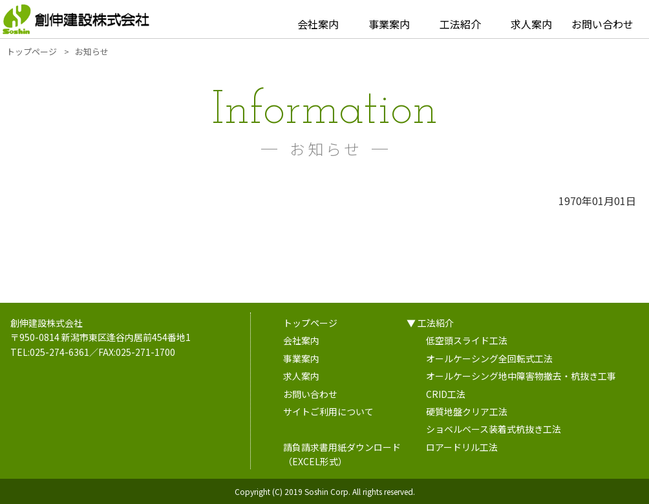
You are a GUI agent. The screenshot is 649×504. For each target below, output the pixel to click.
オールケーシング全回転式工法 (489, 358)
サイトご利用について (328, 411)
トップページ (310, 322)
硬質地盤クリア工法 (466, 411)
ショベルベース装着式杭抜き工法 (493, 428)
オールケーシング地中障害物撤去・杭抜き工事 (521, 375)
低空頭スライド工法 (466, 340)
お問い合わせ (602, 24)
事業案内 (389, 24)
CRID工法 (445, 394)
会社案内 (318, 24)
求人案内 (531, 24)
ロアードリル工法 (462, 447)
